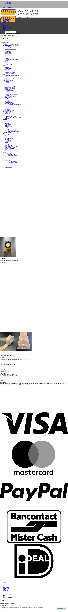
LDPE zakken (8, 160)
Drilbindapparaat (9, 90)
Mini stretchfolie (8, 68)
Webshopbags (8, 167)
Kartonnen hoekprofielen (10, 47)
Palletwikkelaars (8, 102)
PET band (7, 113)
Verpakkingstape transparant (11, 146)
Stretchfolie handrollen (10, 69)
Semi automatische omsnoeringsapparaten (17, 93)
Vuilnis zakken (8, 166)
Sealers (9, 105)
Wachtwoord (3, 605)
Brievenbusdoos (7, 19)
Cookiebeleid (28, 609)
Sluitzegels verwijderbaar (13, 131)
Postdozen (5, 119)
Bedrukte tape (8, 134)
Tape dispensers (9, 108)
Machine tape (8, 139)
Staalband (7, 118)
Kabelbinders (8, 125)
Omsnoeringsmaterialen (8, 111)
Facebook (2, 380)
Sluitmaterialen (6, 122)
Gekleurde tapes (9, 138)
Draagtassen (8, 153)
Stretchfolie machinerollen (11, 71)
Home (1, 35)
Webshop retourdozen (10, 88)
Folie (4, 66)
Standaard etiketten (7, 132)
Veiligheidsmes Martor (10, 110)
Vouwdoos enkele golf (10, 87)
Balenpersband (8, 112)
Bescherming (6, 21)
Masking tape (8, 140)
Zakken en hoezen (9, 73)
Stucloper (7, 58)
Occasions (7, 101)
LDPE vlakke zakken (12, 161)
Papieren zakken (9, 163)
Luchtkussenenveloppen (10, 62)
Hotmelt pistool (8, 95)
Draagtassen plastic (12, 155)
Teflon (9, 106)
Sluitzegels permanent (13, 130)
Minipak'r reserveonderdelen (14, 104)
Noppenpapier (8, 53)
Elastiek (7, 81)
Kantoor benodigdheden (8, 80)
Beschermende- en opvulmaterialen (11, 44)
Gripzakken (7, 156)
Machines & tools (6, 89)
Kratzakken (7, 159)
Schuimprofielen (6, 120)
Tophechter (7, 109)
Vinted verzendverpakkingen (9, 151)
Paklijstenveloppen (9, 64)
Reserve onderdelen (9, 103)
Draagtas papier (11, 154)
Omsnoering (6, 20)
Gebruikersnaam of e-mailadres (7, 603)
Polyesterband (8, 115)
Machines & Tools (7, 594)
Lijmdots (5, 25)
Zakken (4, 22)
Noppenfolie (8, 52)
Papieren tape (8, 141)
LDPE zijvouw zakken (13, 162)
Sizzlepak (7, 57)
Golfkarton (7, 46)
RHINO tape (8, 142)
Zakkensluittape (8, 149)
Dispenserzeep (8, 76)
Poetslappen (8, 79)
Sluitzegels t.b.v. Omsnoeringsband (13, 117)
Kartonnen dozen (6, 83)
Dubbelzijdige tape (9, 135)
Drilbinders (7, 123)
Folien (4, 26)
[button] (7, 7)
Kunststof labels (8, 126)
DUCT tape (7, 137)
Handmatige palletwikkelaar (11, 94)
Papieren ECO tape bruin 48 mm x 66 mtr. (9, 260)
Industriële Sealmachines (11, 96)
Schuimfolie (7, 55)
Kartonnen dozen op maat (11, 84)
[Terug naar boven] (0, 580)
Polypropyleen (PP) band (11, 116)
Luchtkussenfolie (9, 49)
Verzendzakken (8, 164)
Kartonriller (7, 97)
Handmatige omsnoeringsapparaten (13, 91)
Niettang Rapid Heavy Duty (11, 100)
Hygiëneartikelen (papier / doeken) (13, 78)
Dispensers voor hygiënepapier (12, 75)
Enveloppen (5, 23)
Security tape (8, 144)
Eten (4, 65)
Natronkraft (7, 51)
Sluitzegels (7, 129)
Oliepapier (7, 54)
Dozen (4, 18)
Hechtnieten (8, 124)
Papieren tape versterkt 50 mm (7, 355)
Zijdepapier (7, 60)
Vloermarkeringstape (10, 147)
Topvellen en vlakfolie (10, 72)
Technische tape (9, 145)
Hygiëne (4, 74)
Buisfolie (7, 67)
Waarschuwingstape (9, 148)
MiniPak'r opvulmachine (10, 98)
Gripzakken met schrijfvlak (11, 158)
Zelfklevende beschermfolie (11, 59)
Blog (4, 29)
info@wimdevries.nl (4, 371)
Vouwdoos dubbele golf (10, 86)
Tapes (4, 28)
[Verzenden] (5, 33)
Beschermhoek (8, 45)
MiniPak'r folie (8, 50)
